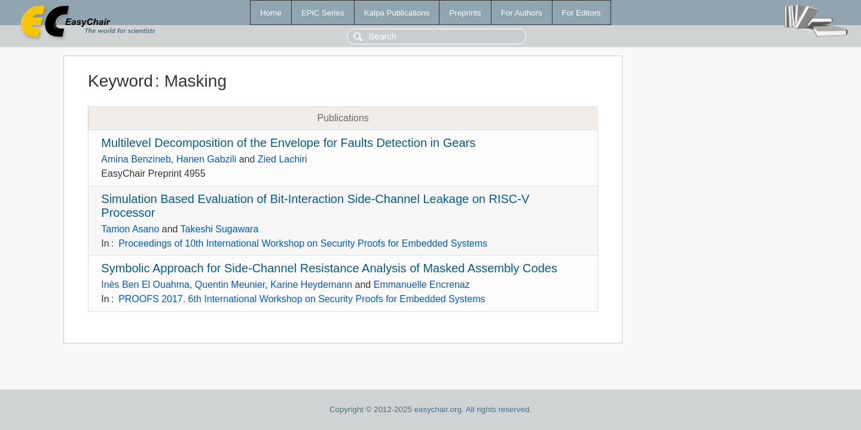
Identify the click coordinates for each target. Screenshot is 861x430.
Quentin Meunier (230, 285)
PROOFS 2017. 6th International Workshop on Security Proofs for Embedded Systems (301, 299)
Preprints (465, 12)
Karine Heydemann (311, 285)
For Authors (521, 12)
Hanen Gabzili (206, 159)
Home (271, 12)
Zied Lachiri (282, 159)
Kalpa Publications (397, 12)
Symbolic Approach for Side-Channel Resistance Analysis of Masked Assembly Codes (329, 268)
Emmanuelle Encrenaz (422, 285)
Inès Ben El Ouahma (145, 285)
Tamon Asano (130, 229)
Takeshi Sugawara (220, 229)
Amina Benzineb (136, 159)
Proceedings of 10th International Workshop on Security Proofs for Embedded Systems (302, 243)
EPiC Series (322, 12)
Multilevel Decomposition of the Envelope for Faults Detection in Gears (288, 142)
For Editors (581, 12)
